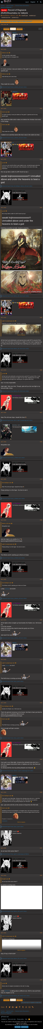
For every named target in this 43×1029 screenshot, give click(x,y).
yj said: (3, 162)
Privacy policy (20, 1019)
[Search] (40, 2)
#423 (41, 159)
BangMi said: (5, 879)
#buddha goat (25, 15)
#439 (41, 932)
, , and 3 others (17, 186)
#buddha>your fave (5, 17)
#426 (41, 370)
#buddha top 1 (32, 15)
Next (19, 29)
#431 (41, 579)
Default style (5, 1016)
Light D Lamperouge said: (8, 321)
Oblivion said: (5, 52)
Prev (6, 29)
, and (16, 854)
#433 (41, 659)
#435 (41, 759)
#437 (41, 848)
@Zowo (7, 588)
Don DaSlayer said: (7, 482)
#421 (41, 49)
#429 (41, 479)
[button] (2, 2)
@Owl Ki (7, 991)
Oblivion (15, 92)
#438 (41, 875)
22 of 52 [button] (13, 29)
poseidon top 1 (15, 17)
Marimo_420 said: (6, 523)
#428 (41, 441)
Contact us (4, 1019)
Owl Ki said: (5, 112)
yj (13, 142)
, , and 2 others (15, 87)
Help (26, 1019)
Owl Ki (14, 32)
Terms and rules (12, 1019)
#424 (41, 207)
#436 (41, 792)
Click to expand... (21, 335)
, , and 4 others (13, 738)
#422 (41, 108)
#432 (41, 620)
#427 (41, 412)
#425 (41, 317)
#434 (41, 702)
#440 (41, 980)
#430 (41, 520)
